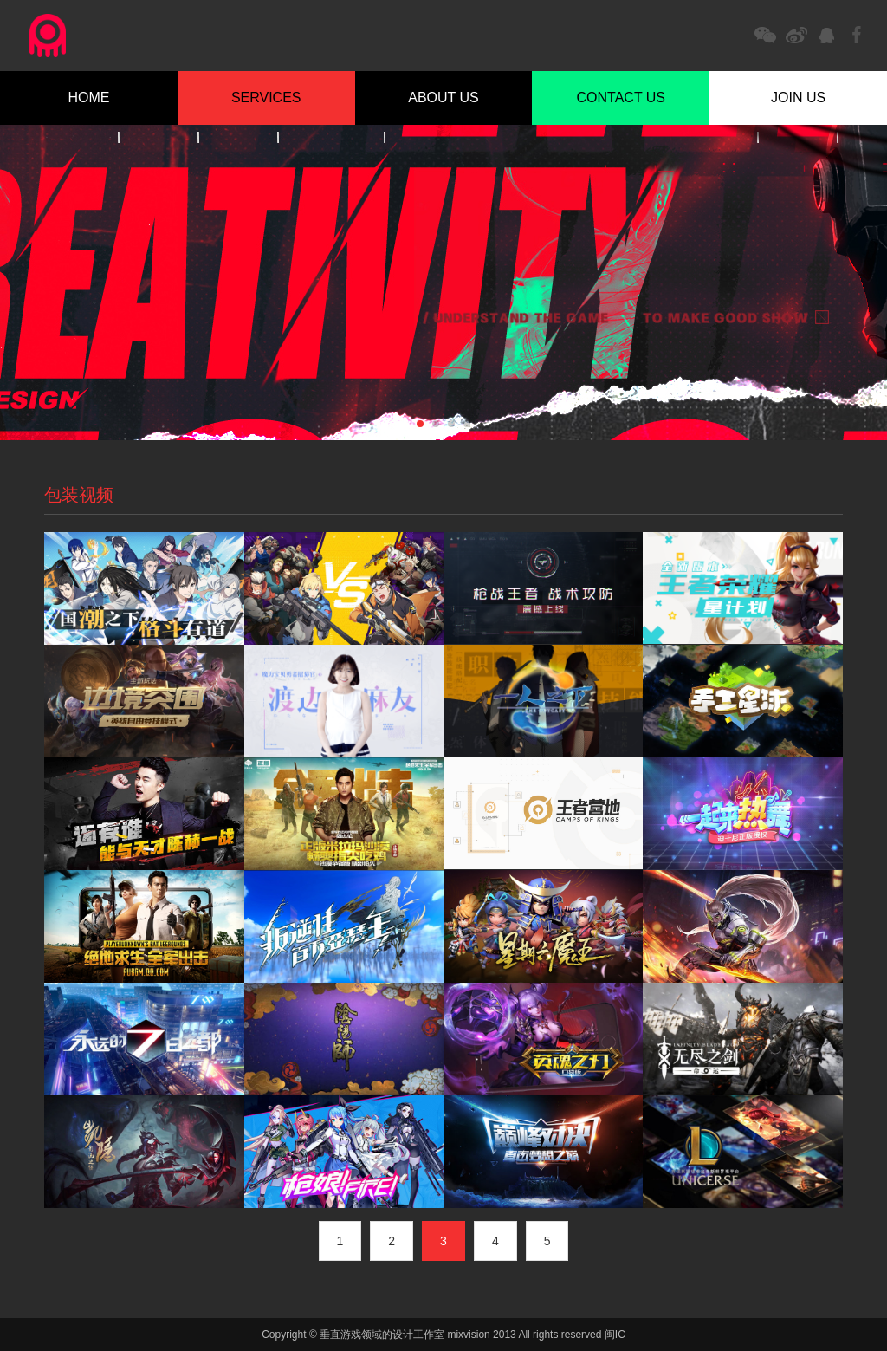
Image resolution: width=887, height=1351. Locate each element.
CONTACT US (621, 97)
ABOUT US (443, 97)
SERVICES (266, 97)
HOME (88, 97)
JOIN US (798, 97)
